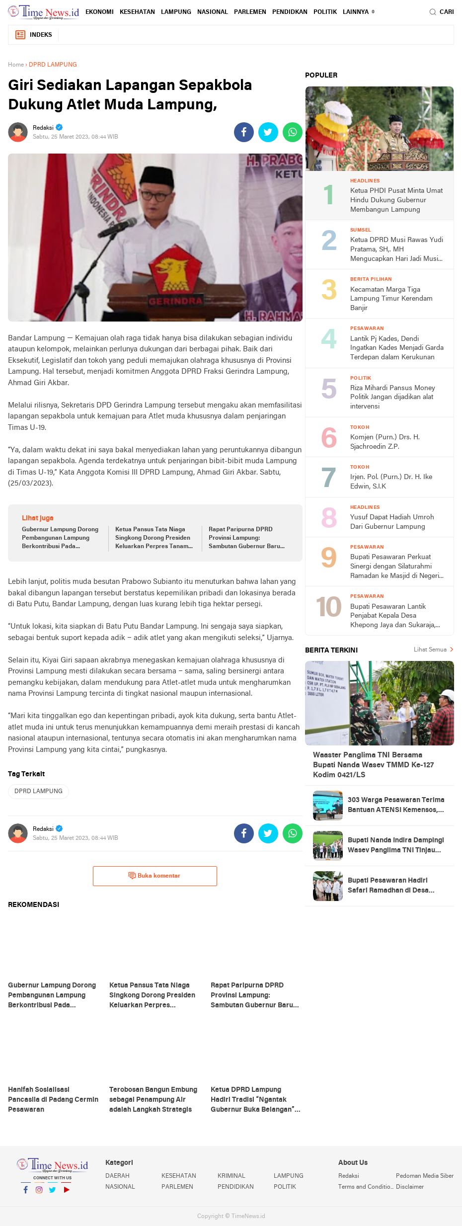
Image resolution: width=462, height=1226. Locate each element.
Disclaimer (410, 1187)
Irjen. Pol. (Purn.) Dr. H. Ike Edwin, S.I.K (391, 482)
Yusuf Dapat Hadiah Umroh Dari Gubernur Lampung (392, 522)
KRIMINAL (231, 1176)
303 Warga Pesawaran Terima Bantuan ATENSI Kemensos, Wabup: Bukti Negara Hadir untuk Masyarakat (396, 806)
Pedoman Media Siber (425, 1176)
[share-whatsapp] (293, 132)
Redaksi (348, 1176)
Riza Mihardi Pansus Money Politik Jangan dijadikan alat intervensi (392, 397)
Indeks (33, 35)
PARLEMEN (250, 12)
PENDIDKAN (290, 12)
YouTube (66, 1194)
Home (16, 65)
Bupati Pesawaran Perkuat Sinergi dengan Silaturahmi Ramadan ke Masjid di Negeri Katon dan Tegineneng (394, 567)
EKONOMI (99, 12)
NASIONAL (212, 12)
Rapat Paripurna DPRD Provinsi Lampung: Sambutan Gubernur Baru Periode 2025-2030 (244, 539)
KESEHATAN (137, 12)
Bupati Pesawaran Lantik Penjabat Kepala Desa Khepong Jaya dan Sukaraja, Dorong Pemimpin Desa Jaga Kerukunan (394, 617)
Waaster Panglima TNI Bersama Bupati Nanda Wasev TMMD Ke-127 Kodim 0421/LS (373, 765)
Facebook (26, 1194)
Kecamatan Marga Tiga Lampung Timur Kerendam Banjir (391, 299)
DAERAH (117, 1176)
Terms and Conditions (367, 1187)
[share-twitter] (268, 132)
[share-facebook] (244, 132)
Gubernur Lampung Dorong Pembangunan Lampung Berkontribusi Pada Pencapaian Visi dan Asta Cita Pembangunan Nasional (61, 539)
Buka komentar (154, 876)
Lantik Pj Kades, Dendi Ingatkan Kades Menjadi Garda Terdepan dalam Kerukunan (397, 348)
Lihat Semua (430, 650)
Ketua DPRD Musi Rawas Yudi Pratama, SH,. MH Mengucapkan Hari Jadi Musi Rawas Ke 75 (396, 250)
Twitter (53, 1194)
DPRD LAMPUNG (38, 792)
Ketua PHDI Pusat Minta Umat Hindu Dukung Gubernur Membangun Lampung (396, 200)
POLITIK (325, 12)
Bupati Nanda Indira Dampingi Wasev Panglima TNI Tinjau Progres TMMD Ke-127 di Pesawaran (396, 846)
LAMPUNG (176, 12)
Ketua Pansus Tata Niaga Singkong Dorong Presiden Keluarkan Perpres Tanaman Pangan (155, 539)
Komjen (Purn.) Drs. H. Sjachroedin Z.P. (385, 442)
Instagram (39, 1194)
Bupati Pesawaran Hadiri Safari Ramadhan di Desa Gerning (388, 886)
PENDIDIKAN (236, 1187)
